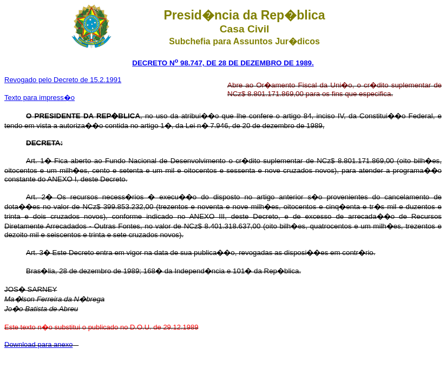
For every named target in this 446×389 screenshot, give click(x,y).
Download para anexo (38, 344)
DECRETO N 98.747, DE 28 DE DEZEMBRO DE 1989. (222, 63)
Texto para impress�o (39, 97)
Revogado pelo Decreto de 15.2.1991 (62, 80)
